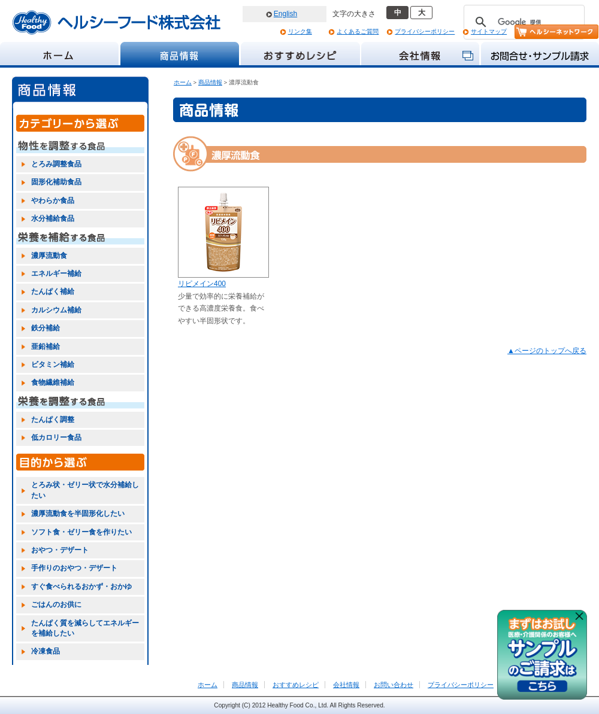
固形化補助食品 (56, 182)
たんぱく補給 (52, 291)
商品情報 (210, 82)
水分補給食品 (52, 218)
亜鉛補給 (45, 346)
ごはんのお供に (56, 604)
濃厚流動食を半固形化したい (78, 513)
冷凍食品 (45, 651)
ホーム (183, 82)
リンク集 (300, 31)
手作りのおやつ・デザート (74, 568)
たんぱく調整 (52, 419)
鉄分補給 (45, 328)
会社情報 (346, 684)
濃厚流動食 (49, 255)
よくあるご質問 (358, 31)
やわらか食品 (52, 200)
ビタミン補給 (52, 364)
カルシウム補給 (56, 310)
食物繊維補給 (52, 382)
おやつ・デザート (60, 550)
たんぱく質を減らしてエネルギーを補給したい (85, 628)
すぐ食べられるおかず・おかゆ (81, 586)
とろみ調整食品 (56, 164)
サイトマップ (489, 31)
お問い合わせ (393, 684)
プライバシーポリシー (425, 31)
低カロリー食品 (56, 437)
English (285, 14)
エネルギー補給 (56, 273)
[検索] (522, 22)
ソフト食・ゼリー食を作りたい (81, 532)
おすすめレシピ (296, 684)
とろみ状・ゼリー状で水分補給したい (85, 490)
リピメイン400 (202, 283)
